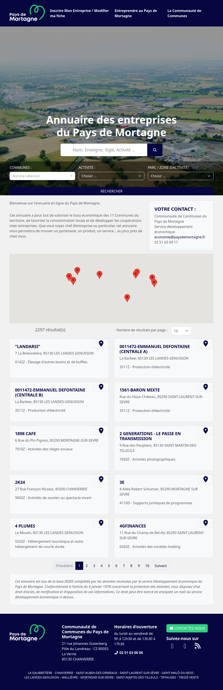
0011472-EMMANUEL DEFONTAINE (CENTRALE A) (155, 348)
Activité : (87, 167)
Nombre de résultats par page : (142, 330)
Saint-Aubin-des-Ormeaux (96, 673)
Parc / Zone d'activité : (168, 167)
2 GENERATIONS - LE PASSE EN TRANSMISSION (150, 436)
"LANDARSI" (27, 346)
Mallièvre (70, 677)
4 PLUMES (25, 526)
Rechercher (111, 191)
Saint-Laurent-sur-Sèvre (139, 673)
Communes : (21, 167)
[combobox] (42, 176)
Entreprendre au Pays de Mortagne (136, 13)
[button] (77, 271)
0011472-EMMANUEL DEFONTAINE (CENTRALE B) (50, 392)
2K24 (20, 482)
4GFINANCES (133, 526)
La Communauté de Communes (184, 13)
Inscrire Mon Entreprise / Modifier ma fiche (79, 13)
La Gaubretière (40, 673)
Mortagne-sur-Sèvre (96, 677)
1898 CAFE (25, 433)
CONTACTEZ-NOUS (187, 628)
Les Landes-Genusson (42, 677)
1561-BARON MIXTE (140, 390)
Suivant (161, 565)
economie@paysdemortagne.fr (179, 237)
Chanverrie (64, 673)
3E (122, 482)
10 (147, 565)
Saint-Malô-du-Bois (178, 673)
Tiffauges (168, 677)
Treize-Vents (189, 677)
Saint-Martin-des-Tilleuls (137, 677)
